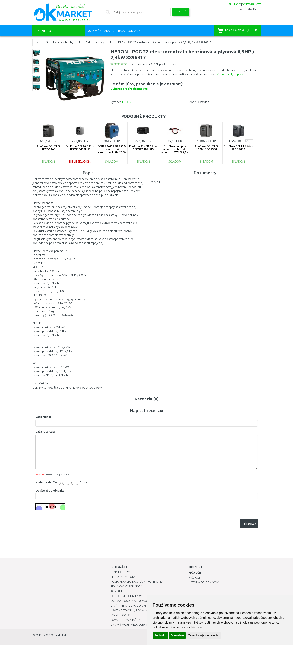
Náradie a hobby (63, 42)
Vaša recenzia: (45, 431)
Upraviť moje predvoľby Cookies (134, 624)
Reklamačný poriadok (126, 586)
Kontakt (116, 591)
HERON (126, 102)
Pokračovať (249, 523)
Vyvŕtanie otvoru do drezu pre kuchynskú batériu (146, 605)
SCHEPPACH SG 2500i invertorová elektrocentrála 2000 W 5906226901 (112, 151)
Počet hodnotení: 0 (141, 64)
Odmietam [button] (177, 635)
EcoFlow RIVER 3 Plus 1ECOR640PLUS (143, 148)
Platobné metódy (123, 576)
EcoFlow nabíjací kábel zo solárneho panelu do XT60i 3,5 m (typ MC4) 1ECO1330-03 (174, 152)
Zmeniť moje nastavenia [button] (203, 635)
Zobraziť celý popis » (230, 74)
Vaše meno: (43, 416)
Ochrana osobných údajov (130, 600)
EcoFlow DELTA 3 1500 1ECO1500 (206, 148)
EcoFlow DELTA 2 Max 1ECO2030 (238, 148)
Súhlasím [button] (160, 635)
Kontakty (133, 30)
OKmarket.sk (59, 635)
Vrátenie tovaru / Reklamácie (131, 610)
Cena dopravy (120, 572)
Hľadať (181, 12)
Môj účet (195, 577)
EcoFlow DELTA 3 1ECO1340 (48, 148)
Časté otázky (247, 9)
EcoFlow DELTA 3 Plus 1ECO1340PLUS (79, 148)
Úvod (38, 42)
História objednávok (204, 582)
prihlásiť (235, 4)
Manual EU (156, 182)
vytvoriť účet (251, 4)
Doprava (118, 30)
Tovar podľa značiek (125, 619)
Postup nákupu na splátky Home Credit (138, 581)
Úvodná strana (99, 30)
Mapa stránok (120, 615)
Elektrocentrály (94, 42)
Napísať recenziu (166, 64)
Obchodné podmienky (126, 596)
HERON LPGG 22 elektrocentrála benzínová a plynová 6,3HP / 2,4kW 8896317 (164, 42)
